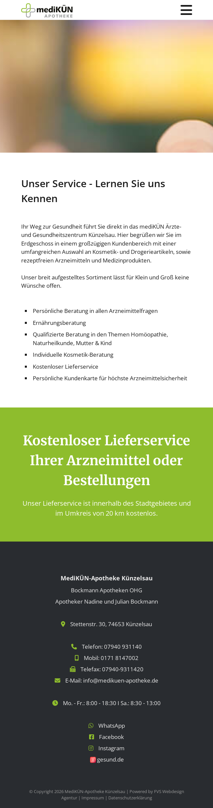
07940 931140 (123, 646)
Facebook (111, 737)
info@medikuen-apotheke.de (120, 680)
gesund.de (110, 759)
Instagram (111, 748)
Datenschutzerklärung (130, 798)
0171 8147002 (119, 658)
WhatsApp (111, 725)
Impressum (92, 798)
